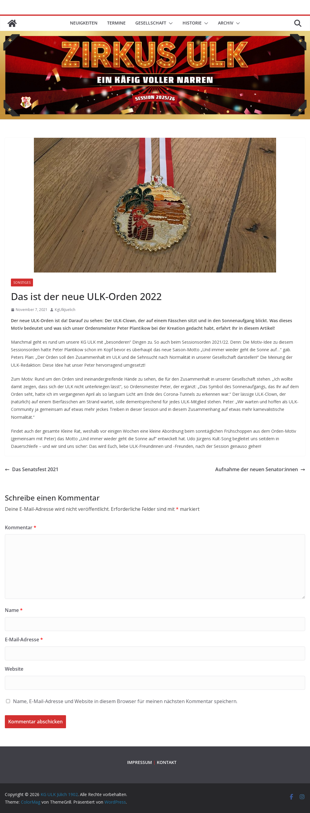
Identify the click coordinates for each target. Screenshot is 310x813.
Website (14, 669)
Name (14, 610)
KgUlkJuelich (65, 309)
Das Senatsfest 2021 (31, 469)
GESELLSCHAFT (150, 23)
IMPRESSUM (139, 762)
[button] (169, 23)
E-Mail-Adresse (24, 639)
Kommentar (20, 527)
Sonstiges (22, 282)
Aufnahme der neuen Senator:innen (260, 469)
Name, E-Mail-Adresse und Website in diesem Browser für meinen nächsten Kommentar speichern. (125, 701)
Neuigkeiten (83, 23)
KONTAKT (166, 762)
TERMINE (116, 23)
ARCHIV (225, 23)
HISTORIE (192, 23)
